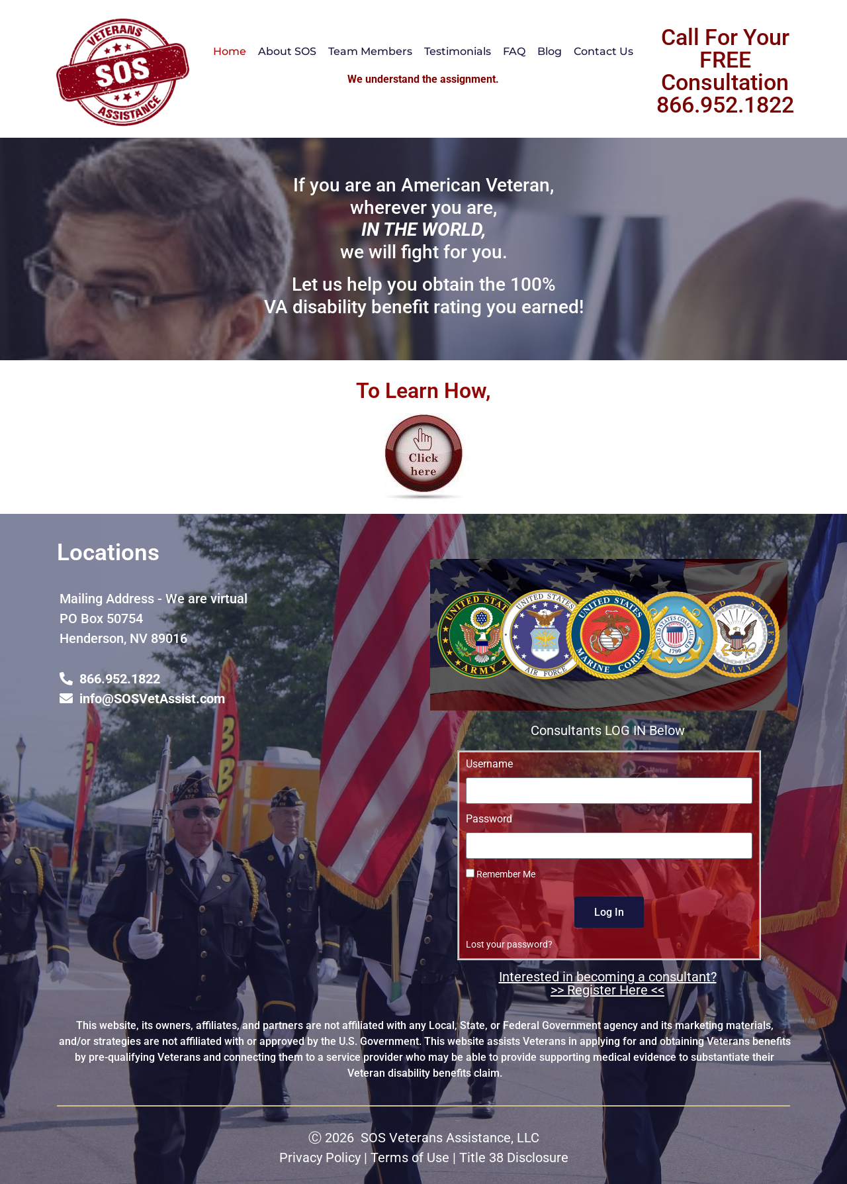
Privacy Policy (320, 1157)
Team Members (370, 51)
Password (489, 819)
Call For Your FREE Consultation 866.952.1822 (725, 71)
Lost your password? (509, 944)
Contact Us (603, 51)
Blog (549, 51)
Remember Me (500, 874)
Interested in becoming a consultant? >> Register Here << (608, 983)
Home (229, 51)
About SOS (287, 51)
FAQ (514, 51)
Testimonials (457, 51)
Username (489, 764)
